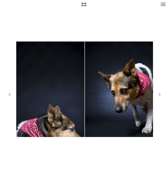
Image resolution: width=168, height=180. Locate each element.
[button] (84, 6)
